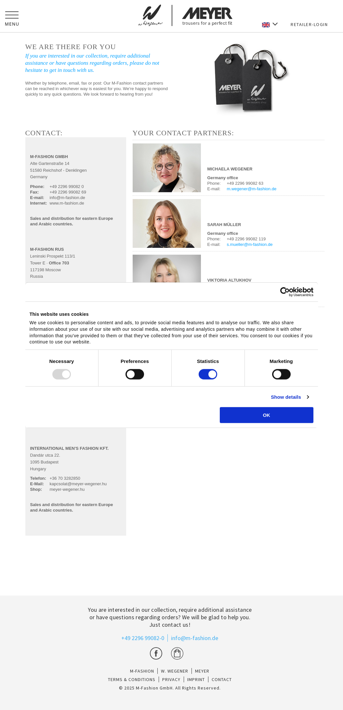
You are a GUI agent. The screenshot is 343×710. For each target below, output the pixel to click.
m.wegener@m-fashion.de (252, 188)
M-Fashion (142, 671)
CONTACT (222, 679)
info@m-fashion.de (67, 197)
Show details (286, 397)
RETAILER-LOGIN (309, 24)
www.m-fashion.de (67, 203)
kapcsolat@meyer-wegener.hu (78, 483)
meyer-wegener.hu (67, 489)
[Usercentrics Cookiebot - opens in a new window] (285, 292)
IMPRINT (196, 679)
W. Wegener (174, 671)
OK (266, 415)
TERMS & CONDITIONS (131, 679)
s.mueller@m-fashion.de (250, 244)
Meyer (202, 671)
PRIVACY (171, 679)
